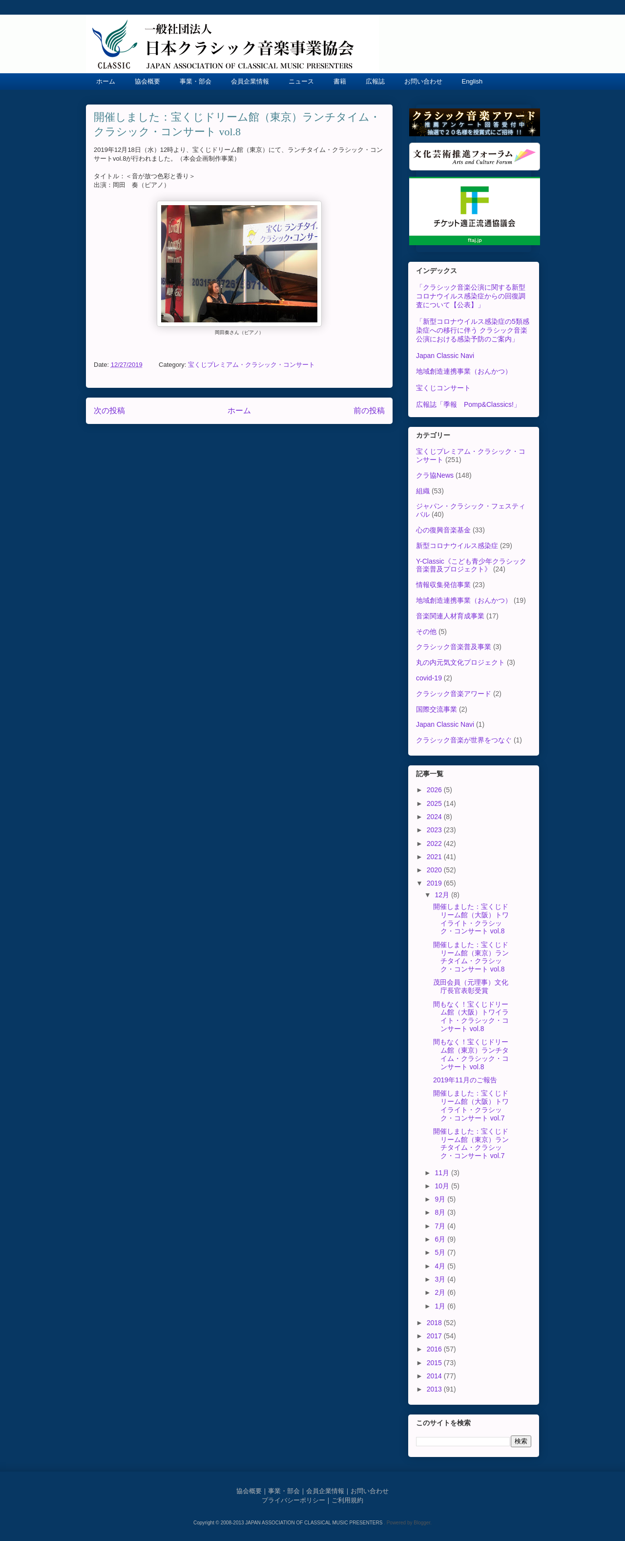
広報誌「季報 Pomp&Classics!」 (468, 404)
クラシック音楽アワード (453, 693)
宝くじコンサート (443, 388)
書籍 (339, 81)
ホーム (105, 81)
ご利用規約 (347, 1500)
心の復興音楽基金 (443, 530)
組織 (423, 491)
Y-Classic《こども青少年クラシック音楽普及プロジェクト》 (471, 565)
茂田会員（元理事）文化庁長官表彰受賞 (470, 986)
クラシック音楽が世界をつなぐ (464, 740)
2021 (435, 857)
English (472, 81)
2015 (435, 1363)
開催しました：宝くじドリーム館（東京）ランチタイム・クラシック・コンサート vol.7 (471, 1143)
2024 (435, 817)
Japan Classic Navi (445, 355)
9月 (441, 1199)
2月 (441, 1292)
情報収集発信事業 (443, 585)
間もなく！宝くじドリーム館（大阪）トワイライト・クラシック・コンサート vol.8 (471, 1016)
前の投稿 (369, 410)
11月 (443, 1173)
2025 (435, 803)
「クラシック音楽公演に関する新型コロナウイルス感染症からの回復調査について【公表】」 (470, 296)
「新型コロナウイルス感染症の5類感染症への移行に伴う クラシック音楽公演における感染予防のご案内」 (472, 330)
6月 (441, 1239)
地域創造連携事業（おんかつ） (464, 371)
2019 (435, 883)
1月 (441, 1306)
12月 (443, 895)
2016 (435, 1349)
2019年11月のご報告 (465, 1080)
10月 (443, 1186)
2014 (435, 1376)
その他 (426, 631)
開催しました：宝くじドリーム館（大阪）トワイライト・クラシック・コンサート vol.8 (471, 919)
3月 (441, 1279)
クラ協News (435, 475)
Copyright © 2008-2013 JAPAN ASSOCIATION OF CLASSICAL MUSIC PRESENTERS (288, 1522)
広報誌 (375, 81)
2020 (435, 870)
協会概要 (147, 81)
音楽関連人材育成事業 (450, 616)
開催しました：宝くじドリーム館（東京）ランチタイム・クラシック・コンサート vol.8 (471, 957)
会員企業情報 (250, 81)
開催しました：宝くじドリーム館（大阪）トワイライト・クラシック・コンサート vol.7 (471, 1105)
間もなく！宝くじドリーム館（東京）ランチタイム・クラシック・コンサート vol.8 (471, 1054)
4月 (441, 1266)
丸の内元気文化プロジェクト (460, 662)
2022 (435, 843)
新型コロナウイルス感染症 (457, 545)
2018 (435, 1323)
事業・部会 (195, 81)
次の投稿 (109, 410)
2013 (435, 1389)
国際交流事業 (436, 709)
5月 (441, 1252)
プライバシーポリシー (293, 1500)
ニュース (301, 81)
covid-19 (429, 678)
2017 (435, 1336)
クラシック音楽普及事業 (453, 647)
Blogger (422, 1522)
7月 (441, 1226)
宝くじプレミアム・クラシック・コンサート (251, 364)
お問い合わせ (423, 81)
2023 (435, 830)
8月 (441, 1212)
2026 (435, 790)
